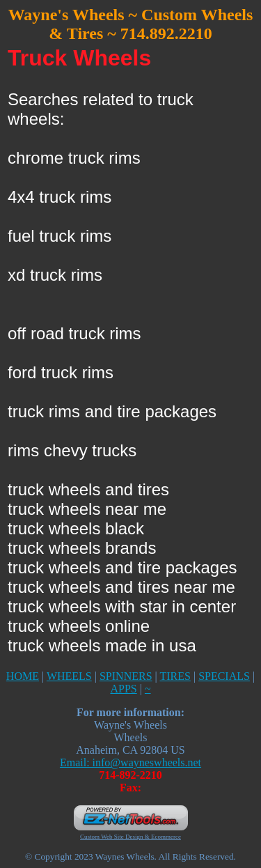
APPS (123, 689)
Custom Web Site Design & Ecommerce (130, 836)
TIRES (174, 676)
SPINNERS (126, 676)
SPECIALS (224, 676)
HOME (22, 676)
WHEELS (69, 676)
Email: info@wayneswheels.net (130, 762)
